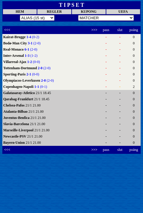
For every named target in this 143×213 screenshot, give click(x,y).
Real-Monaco (14, 49)
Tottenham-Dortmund (20, 68)
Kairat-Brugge (14, 37)
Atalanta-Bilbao (15, 111)
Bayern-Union (14, 143)
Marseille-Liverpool (18, 130)
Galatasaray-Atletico (19, 93)
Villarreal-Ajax (15, 62)
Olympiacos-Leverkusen (22, 80)
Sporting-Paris (14, 74)
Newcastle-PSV (15, 136)
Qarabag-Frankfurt (18, 99)
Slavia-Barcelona (16, 124)
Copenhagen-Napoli (18, 87)
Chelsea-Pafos (14, 105)
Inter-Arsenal (14, 56)
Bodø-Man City (15, 43)
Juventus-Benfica (16, 118)
